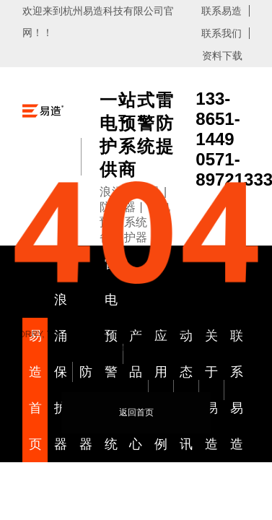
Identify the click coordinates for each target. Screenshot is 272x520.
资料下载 (222, 55)
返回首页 (136, 412)
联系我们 (221, 33)
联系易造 (221, 11)
